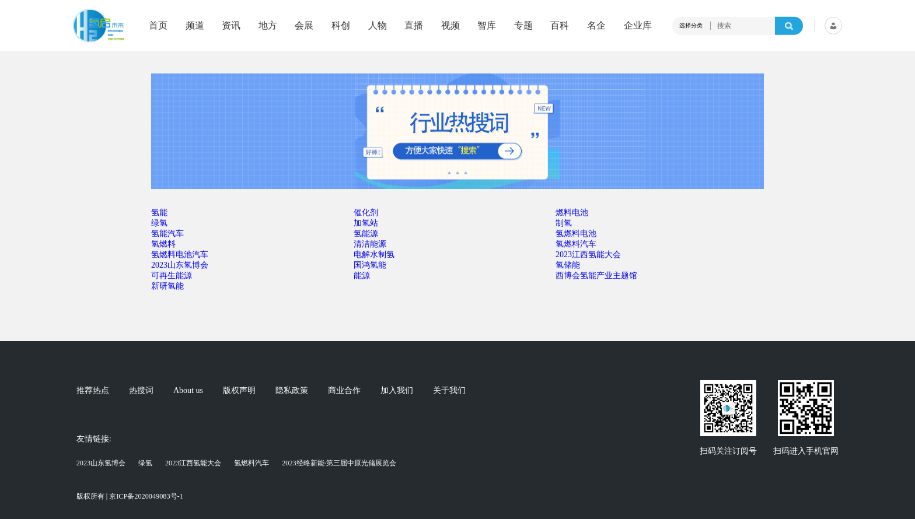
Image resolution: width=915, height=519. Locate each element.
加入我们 (396, 391)
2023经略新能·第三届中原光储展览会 (339, 463)
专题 (523, 25)
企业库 (638, 25)
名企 (596, 25)
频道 (195, 25)
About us (188, 391)
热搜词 (141, 391)
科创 (340, 25)
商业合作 (344, 391)
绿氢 (145, 463)
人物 (377, 25)
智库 (486, 25)
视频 (450, 25)
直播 (413, 25)
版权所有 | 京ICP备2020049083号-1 (129, 496)
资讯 (231, 25)
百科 (559, 25)
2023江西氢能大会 (193, 463)
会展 (304, 25)
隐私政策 (291, 391)
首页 (158, 25)
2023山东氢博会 (101, 463)
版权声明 (239, 391)
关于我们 (449, 391)
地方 (268, 25)
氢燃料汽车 (251, 463)
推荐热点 (92, 391)
